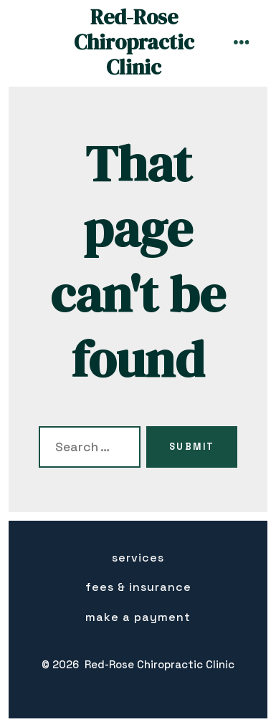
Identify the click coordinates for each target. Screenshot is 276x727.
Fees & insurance (138, 586)
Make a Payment (138, 617)
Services (138, 557)
